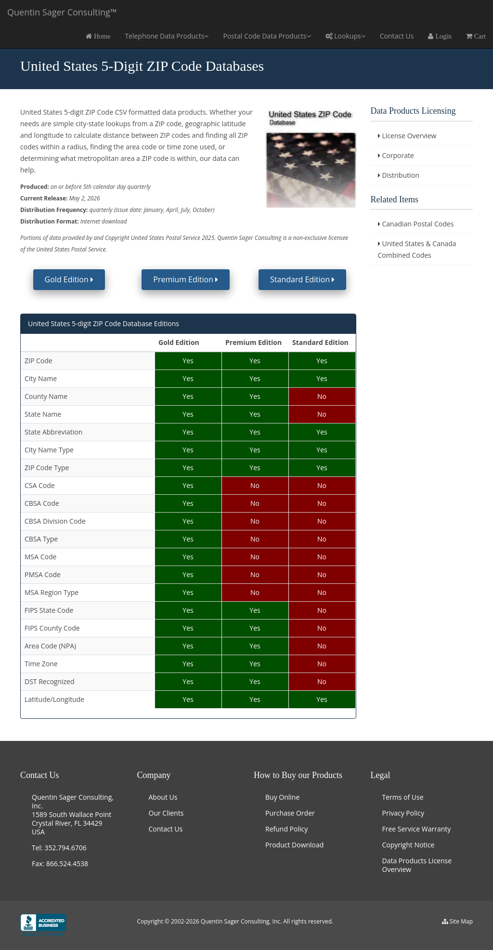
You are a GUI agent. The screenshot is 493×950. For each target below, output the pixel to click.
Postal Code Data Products (267, 35)
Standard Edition (302, 279)
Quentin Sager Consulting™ (62, 12)
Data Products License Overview (417, 865)
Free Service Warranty (416, 828)
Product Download (294, 844)
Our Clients (166, 813)
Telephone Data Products (166, 35)
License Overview (409, 135)
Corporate (398, 155)
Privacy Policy (403, 813)
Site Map (461, 921)
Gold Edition (69, 279)
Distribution (400, 175)
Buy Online (282, 797)
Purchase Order (290, 813)
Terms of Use (403, 797)
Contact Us (397, 35)
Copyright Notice (408, 844)
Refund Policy (286, 828)
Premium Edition (185, 279)
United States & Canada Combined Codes (417, 249)
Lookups (345, 35)
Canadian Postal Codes (418, 223)
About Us (163, 797)
